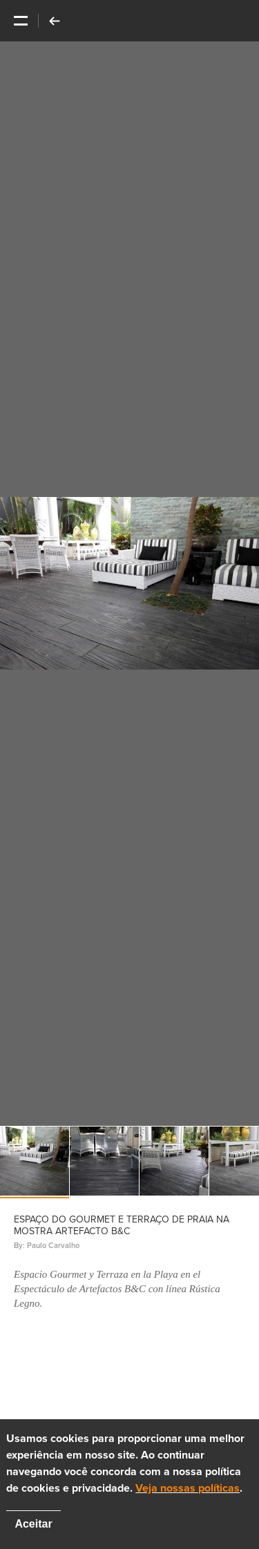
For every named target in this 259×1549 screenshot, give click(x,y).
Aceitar (33, 1524)
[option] (129, 583)
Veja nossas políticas (187, 1488)
